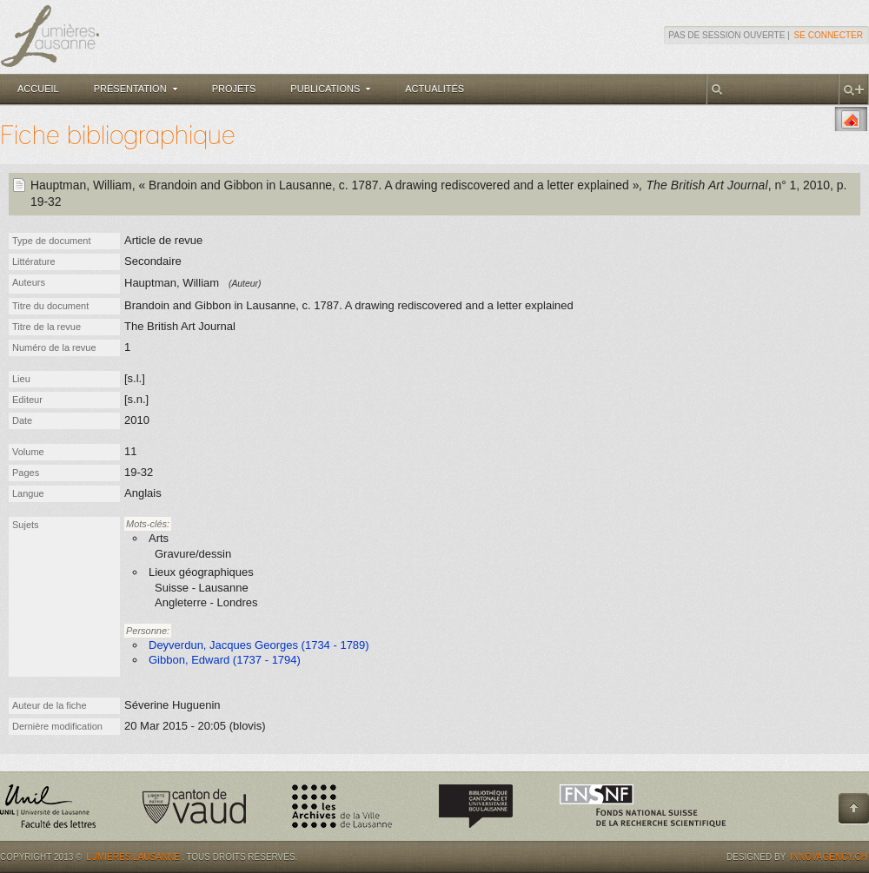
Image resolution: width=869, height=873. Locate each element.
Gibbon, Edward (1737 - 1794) (225, 659)
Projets (234, 88)
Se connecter (828, 35)
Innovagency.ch (828, 857)
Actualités (434, 88)
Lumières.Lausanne (133, 857)
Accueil (38, 88)
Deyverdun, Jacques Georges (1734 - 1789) (259, 644)
